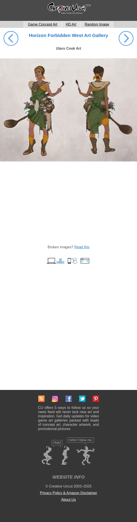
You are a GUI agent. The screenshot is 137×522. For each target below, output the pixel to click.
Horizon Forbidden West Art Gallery (68, 35)
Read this (81, 247)
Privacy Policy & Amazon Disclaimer (68, 493)
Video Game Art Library (72, 13)
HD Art (71, 24)
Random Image (97, 24)
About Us (68, 500)
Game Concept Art (42, 24)
